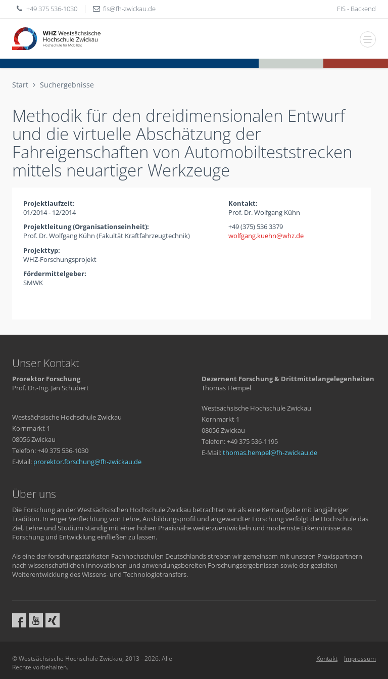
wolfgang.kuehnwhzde (266, 235)
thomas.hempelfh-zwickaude (270, 452)
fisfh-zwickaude (129, 8)
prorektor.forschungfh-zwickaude (87, 461)
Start (20, 84)
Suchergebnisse (67, 84)
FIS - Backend (356, 8)
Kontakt (326, 658)
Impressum (360, 658)
